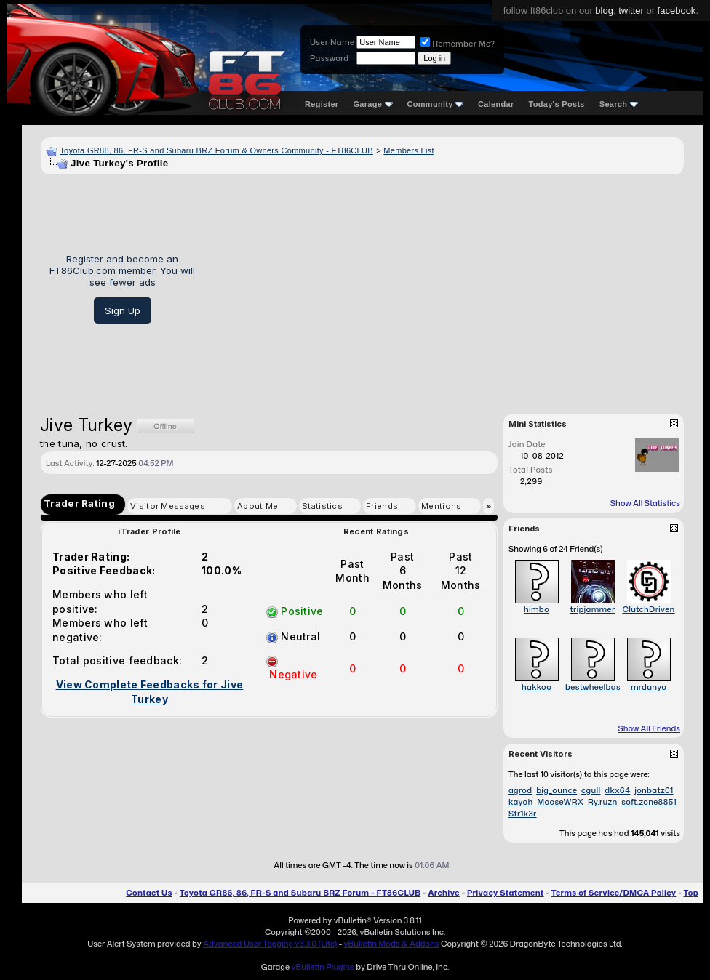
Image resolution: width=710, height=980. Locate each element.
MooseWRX (560, 802)
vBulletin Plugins (322, 967)
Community (435, 104)
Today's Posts (557, 104)
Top (691, 893)
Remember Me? (457, 43)
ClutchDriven (648, 609)
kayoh (520, 802)
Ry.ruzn (603, 802)
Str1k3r (522, 813)
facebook (677, 10)
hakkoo (536, 687)
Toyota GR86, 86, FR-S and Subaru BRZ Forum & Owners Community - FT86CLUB (216, 150)
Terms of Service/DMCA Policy (614, 893)
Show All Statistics (645, 503)
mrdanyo (648, 687)
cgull (590, 790)
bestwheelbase (595, 687)
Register (321, 104)
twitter (631, 10)
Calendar (496, 104)
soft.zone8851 (649, 802)
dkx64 (617, 790)
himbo (536, 609)
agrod (520, 790)
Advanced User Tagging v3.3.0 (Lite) (270, 943)
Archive (443, 893)
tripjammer (592, 609)
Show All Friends (649, 728)
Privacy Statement (505, 893)
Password (329, 58)
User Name (332, 42)
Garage (372, 104)
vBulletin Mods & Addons (391, 943)
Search (618, 104)
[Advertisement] (445, 288)
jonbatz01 (653, 790)
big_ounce (556, 790)
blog (604, 10)
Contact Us (149, 893)
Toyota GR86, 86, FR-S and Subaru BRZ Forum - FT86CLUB (300, 893)
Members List (408, 150)
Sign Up (122, 310)
